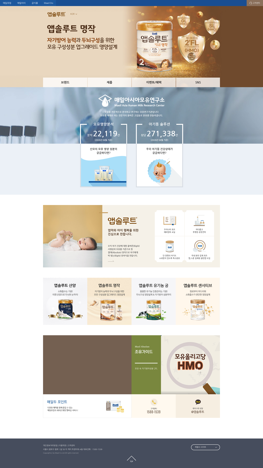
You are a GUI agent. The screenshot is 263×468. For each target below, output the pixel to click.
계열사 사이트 (200, 447)
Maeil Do (48, 3)
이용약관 (62, 445)
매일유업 (7, 3)
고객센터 (256, 3)
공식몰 (35, 3)
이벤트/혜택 (153, 82)
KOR (72, 14)
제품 (109, 82)
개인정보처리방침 (50, 445)
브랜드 (65, 82)
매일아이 (21, 3)
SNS (198, 82)
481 (214, 41)
